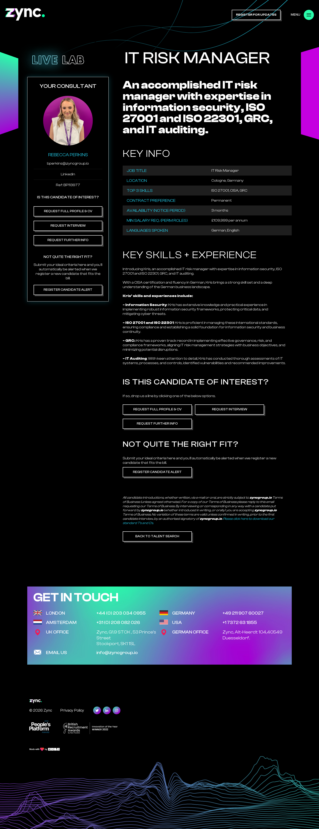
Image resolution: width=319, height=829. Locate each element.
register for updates (256, 14)
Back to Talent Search (157, 536)
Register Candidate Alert (68, 290)
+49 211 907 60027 (243, 613)
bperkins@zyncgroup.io (68, 163)
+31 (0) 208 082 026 (118, 622)
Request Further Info (67, 240)
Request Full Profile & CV (68, 211)
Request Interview (68, 225)
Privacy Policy (72, 710)
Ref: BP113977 (68, 185)
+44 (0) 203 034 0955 (121, 613)
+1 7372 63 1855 (240, 622)
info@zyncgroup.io (117, 652)
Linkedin (68, 174)
